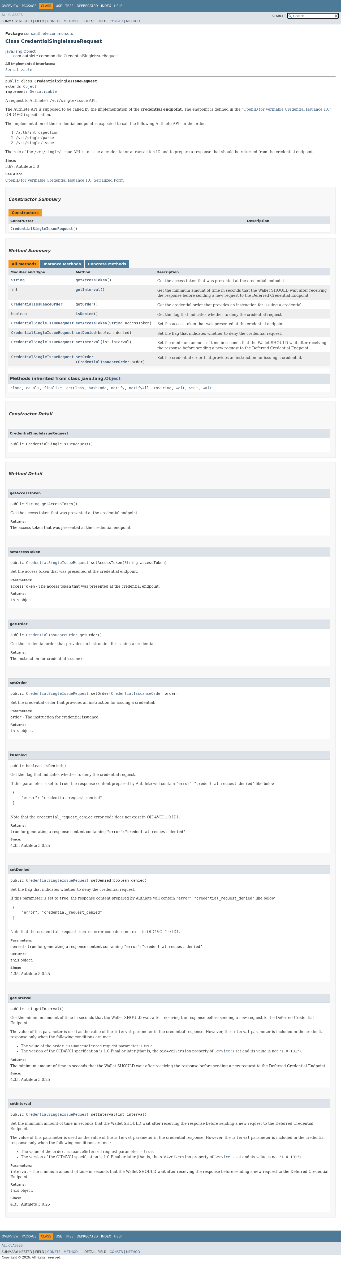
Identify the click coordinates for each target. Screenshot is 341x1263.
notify (117, 388)
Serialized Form (109, 180)
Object (30, 86)
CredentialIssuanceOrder (37, 304)
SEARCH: (279, 16)
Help (118, 6)
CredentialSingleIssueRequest (41, 229)
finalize (53, 388)
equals (33, 388)
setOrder (84, 357)
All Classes (12, 15)
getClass (75, 388)
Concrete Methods (107, 264)
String (18, 280)
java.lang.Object (20, 51)
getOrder (84, 304)
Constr (54, 21)
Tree (69, 6)
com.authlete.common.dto (48, 33)
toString (162, 388)
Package (29, 6)
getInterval (88, 289)
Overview (10, 6)
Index (106, 6)
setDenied (86, 333)
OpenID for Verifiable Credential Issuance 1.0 (286, 109)
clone (15, 388)
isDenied (84, 314)
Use (59, 6)
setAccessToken (91, 323)
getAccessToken (91, 280)
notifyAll (139, 388)
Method (71, 21)
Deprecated (87, 6)
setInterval (88, 342)
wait (180, 388)
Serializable (18, 70)
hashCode (97, 388)
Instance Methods (62, 264)
